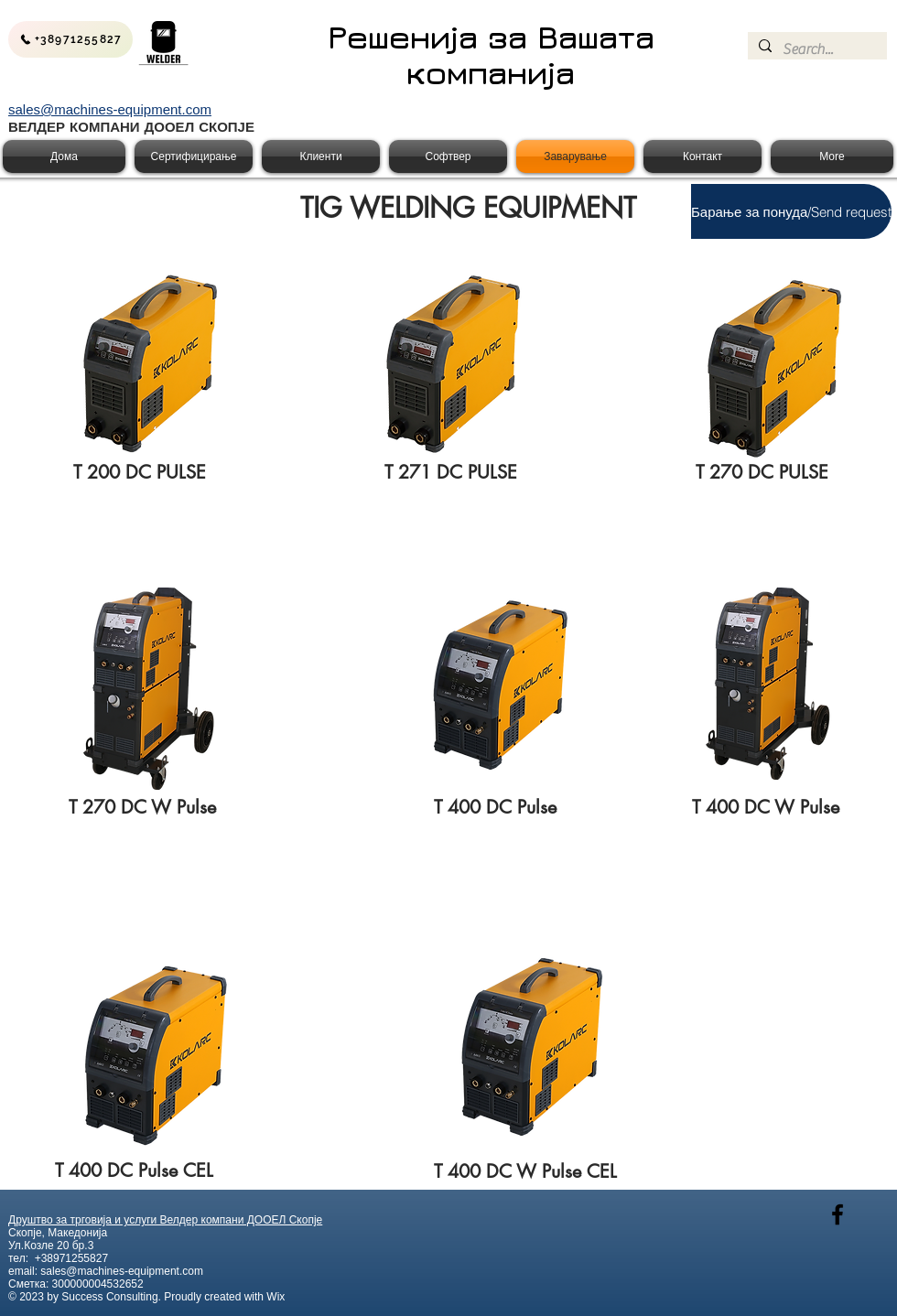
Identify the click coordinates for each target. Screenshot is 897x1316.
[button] (791, 211)
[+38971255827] (70, 39)
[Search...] (815, 49)
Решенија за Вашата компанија (491, 54)
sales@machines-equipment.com (121, 1271)
